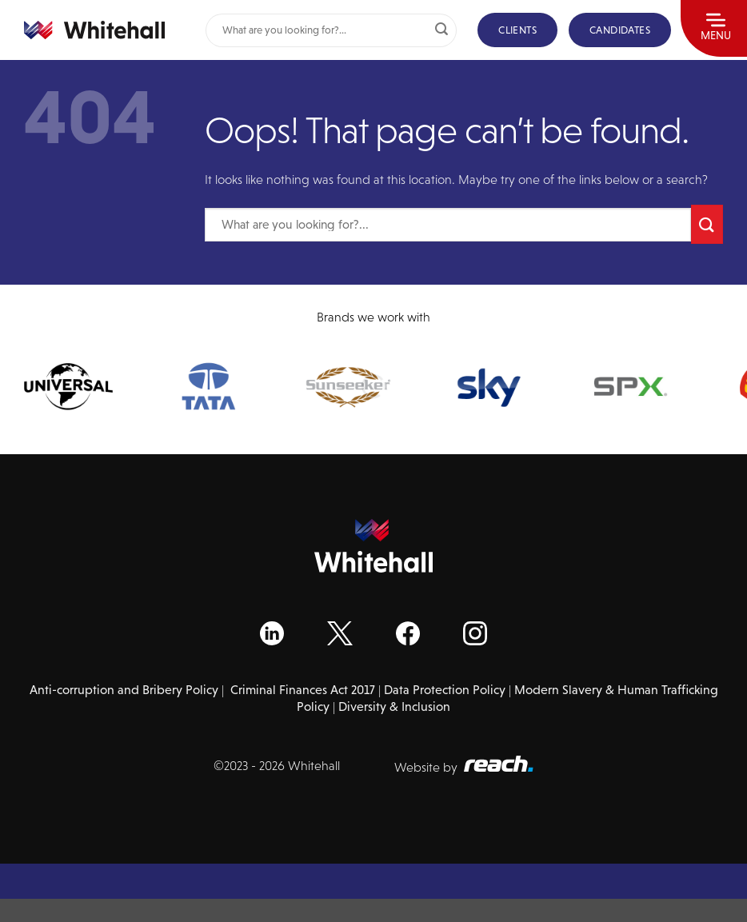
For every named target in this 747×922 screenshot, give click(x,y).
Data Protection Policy (444, 689)
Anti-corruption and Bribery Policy (124, 689)
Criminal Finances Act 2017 (302, 689)
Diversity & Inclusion (394, 706)
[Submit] (441, 30)
